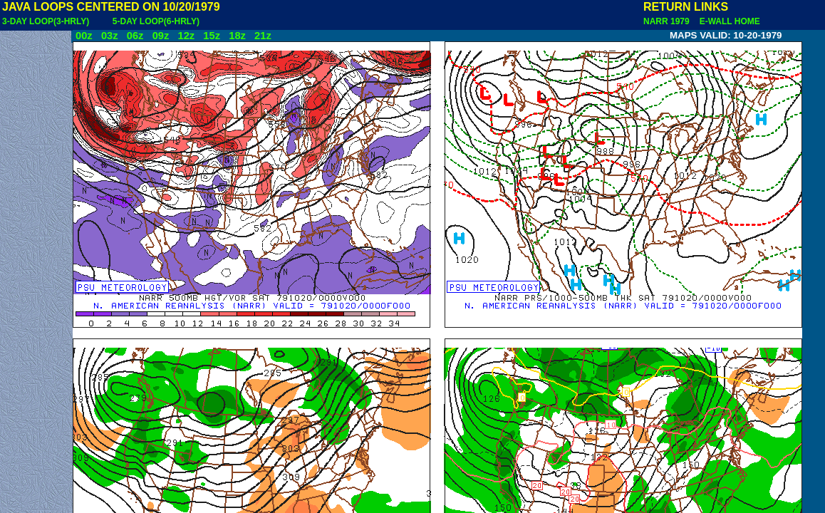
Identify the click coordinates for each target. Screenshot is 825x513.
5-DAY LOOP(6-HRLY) (156, 21)
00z (84, 35)
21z (262, 35)
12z (186, 35)
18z (237, 35)
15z (211, 35)
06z (135, 35)
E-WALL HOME (727, 21)
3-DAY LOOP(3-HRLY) (45, 21)
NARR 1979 (667, 21)
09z (161, 35)
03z (109, 35)
